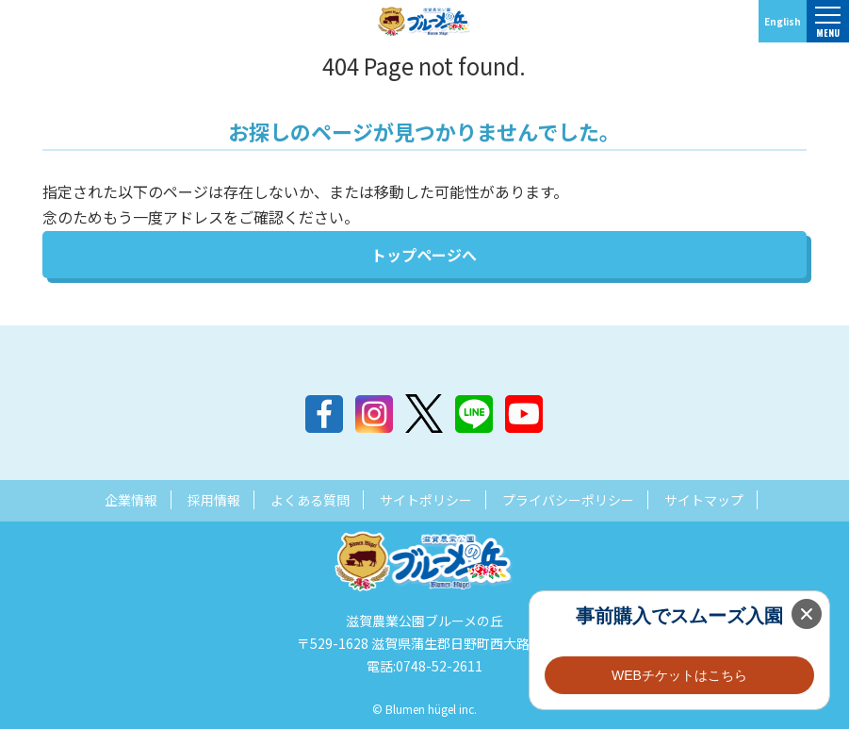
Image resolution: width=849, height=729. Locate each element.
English (782, 21)
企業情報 (131, 499)
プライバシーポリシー (568, 499)
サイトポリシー (426, 499)
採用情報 (214, 499)
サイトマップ (703, 499)
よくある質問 (310, 499)
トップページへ (424, 254)
